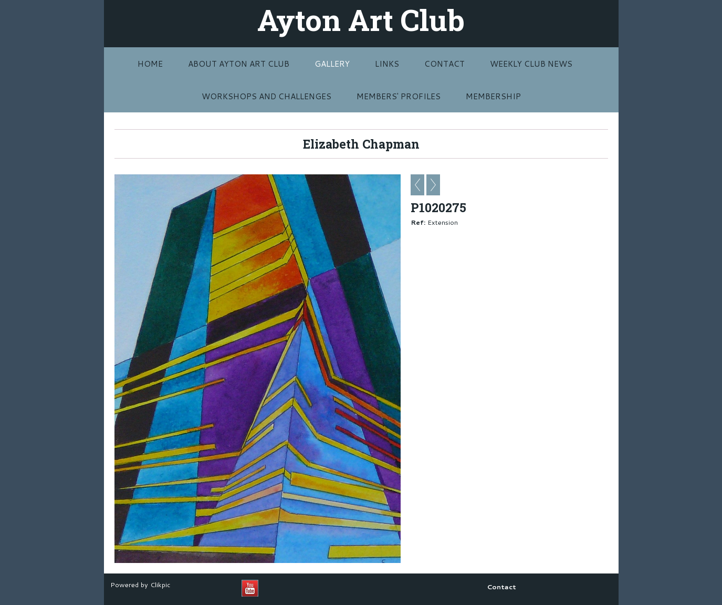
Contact (444, 63)
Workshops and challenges (266, 96)
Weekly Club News (531, 63)
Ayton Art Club (361, 19)
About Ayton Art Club (238, 63)
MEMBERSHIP (493, 96)
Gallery (332, 63)
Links (387, 63)
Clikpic (160, 584)
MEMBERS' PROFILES (399, 96)
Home (150, 63)
